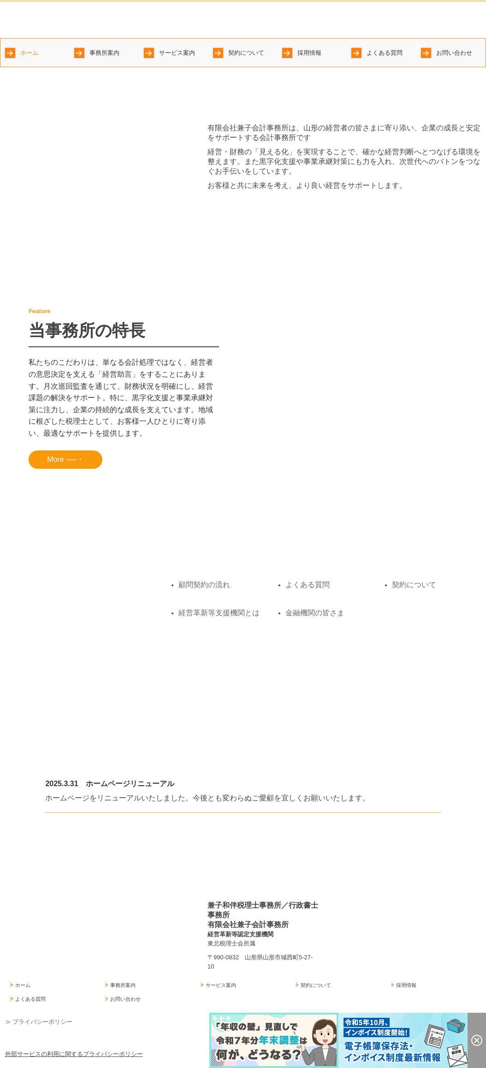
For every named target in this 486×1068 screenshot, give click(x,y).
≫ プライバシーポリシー (39, 1021)
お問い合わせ (454, 52)
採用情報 (309, 52)
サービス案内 (177, 52)
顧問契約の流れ (204, 585)
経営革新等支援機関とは (219, 613)
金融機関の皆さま (314, 613)
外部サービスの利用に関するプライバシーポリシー (74, 1053)
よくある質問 (385, 52)
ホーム (29, 52)
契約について (246, 52)
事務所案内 (104, 52)
